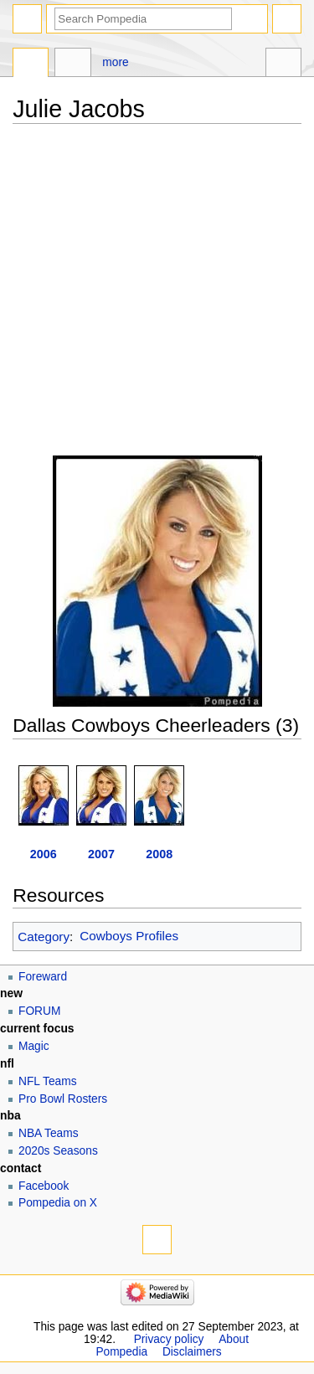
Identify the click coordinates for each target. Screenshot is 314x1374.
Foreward (42, 976)
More (115, 62)
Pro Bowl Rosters (62, 1099)
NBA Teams (48, 1133)
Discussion (72, 64)
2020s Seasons (58, 1151)
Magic (33, 1046)
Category (43, 936)
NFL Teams (47, 1081)
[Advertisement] (157, 298)
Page (30, 64)
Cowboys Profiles (129, 936)
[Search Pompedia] (143, 19)
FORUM (39, 1011)
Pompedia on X (57, 1202)
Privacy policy (169, 1339)
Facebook (43, 1186)
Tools (283, 64)
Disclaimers (192, 1352)
